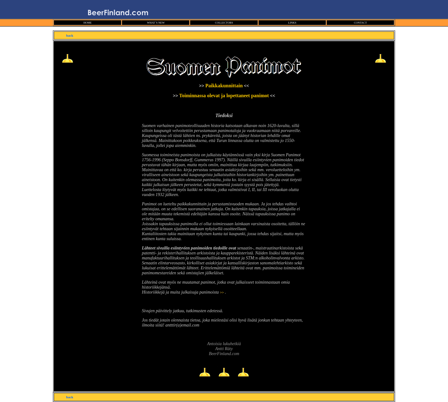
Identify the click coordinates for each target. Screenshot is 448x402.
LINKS (292, 22)
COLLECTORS (224, 22)
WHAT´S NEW (156, 22)
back (69, 35)
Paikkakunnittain (224, 85)
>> (222, 292)
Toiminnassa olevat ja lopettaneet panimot (224, 95)
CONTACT (360, 22)
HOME (87, 22)
